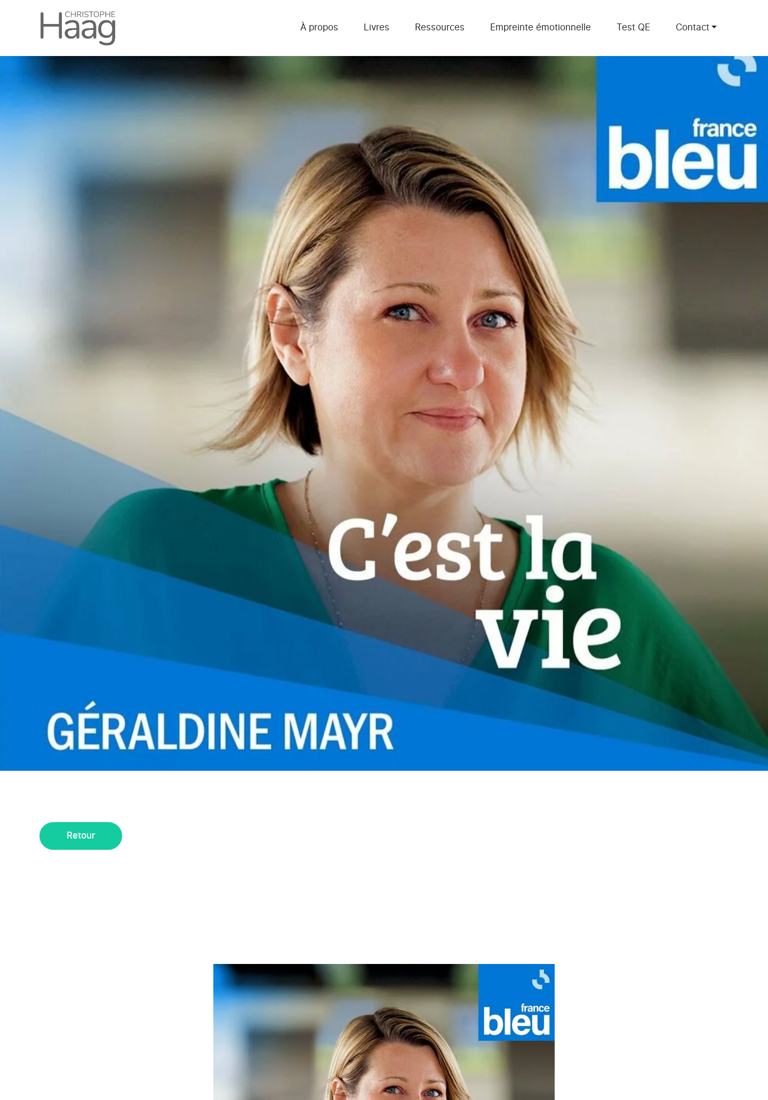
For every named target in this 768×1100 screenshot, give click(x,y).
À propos (319, 27)
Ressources (440, 27)
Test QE (633, 27)
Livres (376, 27)
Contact (692, 27)
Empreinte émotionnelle (540, 27)
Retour (81, 835)
